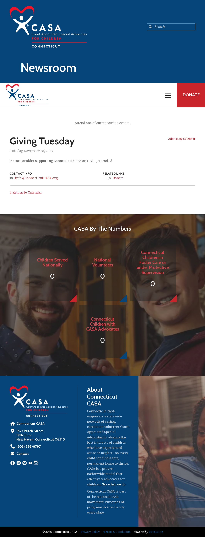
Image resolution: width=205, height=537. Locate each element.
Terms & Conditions (116, 532)
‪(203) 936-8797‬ (28, 446)
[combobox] (171, 26)
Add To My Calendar (181, 139)
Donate (190, 95)
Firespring (156, 532)
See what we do (114, 484)
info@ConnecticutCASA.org (36, 178)
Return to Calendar (27, 192)
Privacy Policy (90, 532)
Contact (22, 454)
